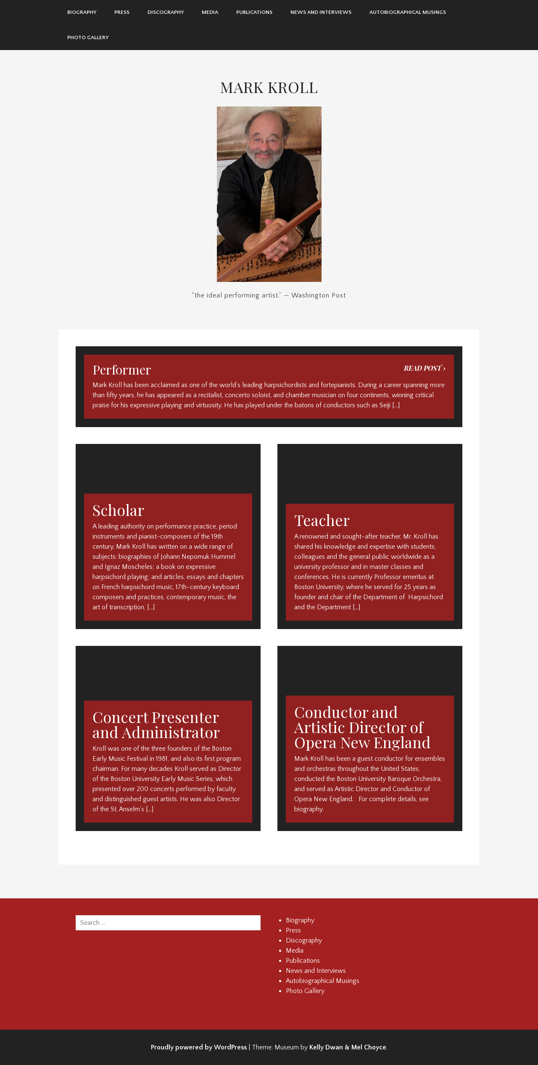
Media (210, 12)
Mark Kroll (269, 87)
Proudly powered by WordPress (199, 1047)
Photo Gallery (87, 37)
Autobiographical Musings (407, 12)
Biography (81, 12)
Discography (166, 12)
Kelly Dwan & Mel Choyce (347, 1047)
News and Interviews (320, 12)
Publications (254, 12)
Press (121, 12)
